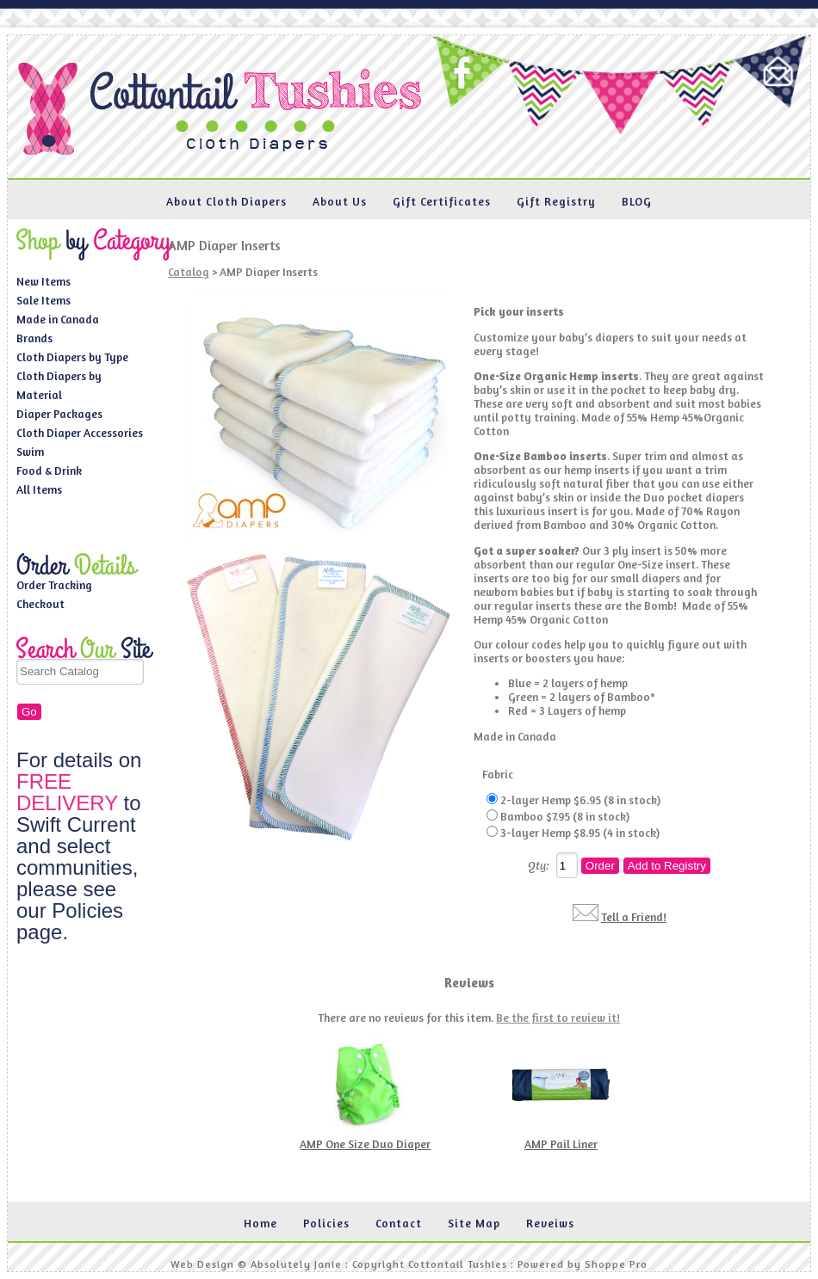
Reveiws (550, 1223)
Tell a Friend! (633, 917)
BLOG (637, 201)
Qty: (538, 865)
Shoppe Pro (616, 1263)
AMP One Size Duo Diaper (365, 1144)
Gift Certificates (442, 201)
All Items (39, 489)
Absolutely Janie (296, 1263)
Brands (34, 338)
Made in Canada (57, 319)
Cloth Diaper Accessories (79, 433)
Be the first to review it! (558, 1017)
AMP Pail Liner (561, 1144)
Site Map (474, 1223)
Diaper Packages (59, 414)
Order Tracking (54, 585)
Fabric (497, 774)
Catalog (188, 272)
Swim (30, 451)
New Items (43, 281)
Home (260, 1223)
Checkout (40, 604)
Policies (326, 1223)
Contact (398, 1223)
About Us (340, 201)
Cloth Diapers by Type (72, 357)
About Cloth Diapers (226, 201)
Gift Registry (556, 201)
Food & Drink (49, 470)
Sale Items (43, 300)
